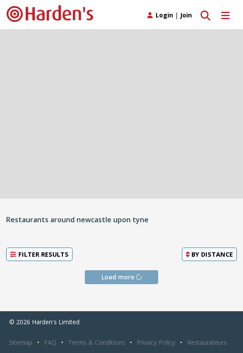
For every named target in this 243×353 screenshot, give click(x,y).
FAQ (50, 342)
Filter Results (39, 254)
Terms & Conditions (96, 342)
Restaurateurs (207, 342)
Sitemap (20, 342)
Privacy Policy (156, 342)
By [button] (209, 254)
